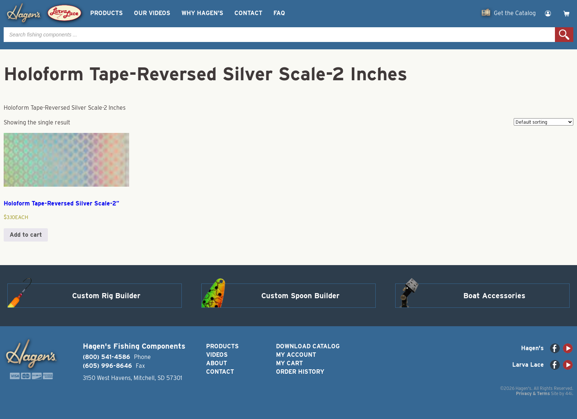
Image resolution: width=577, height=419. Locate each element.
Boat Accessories (494, 295)
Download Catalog (308, 346)
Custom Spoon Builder (300, 295)
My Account (296, 354)
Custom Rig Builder (106, 295)
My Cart (289, 363)
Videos (217, 354)
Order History (300, 371)
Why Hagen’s (202, 13)
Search (564, 34)
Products (106, 13)
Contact (248, 13)
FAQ (279, 13)
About (216, 363)
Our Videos (152, 13)
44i (568, 393)
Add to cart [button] (26, 234)
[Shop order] (543, 122)
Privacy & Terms (533, 393)
